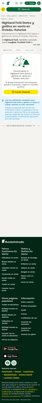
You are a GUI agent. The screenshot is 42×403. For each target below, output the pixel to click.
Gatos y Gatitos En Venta (27, 251)
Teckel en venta (8, 284)
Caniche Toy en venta (8, 289)
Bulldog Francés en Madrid (10, 310)
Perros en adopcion (10, 340)
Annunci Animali (25, 375)
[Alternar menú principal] (3, 3)
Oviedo (19, 50)
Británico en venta (28, 264)
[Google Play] (11, 348)
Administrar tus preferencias (11, 396)
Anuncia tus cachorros (26, 329)
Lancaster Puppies (11, 378)
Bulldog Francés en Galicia (10, 328)
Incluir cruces (30, 50)
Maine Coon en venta (27, 277)
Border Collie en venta (8, 279)
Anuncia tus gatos (28, 334)
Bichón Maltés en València (9, 316)
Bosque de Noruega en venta (29, 259)
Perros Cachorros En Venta (9, 251)
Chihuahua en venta (10, 258)
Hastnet (18, 372)
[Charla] (21, 3)
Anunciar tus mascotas (26, 323)
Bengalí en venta (28, 272)
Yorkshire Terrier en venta (10, 269)
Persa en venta (27, 282)
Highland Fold (8, 50)
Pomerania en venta (10, 274)
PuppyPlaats (28, 372)
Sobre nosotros (27, 302)
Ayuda (23, 310)
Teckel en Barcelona (10, 305)
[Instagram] (14, 363)
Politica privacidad (28, 306)
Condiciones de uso (29, 318)
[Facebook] (7, 363)
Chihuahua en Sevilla (7, 322)
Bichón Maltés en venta (9, 263)
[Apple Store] (11, 355)
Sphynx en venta (28, 268)
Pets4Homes (7, 372)
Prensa (24, 314)
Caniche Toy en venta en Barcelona (10, 334)
